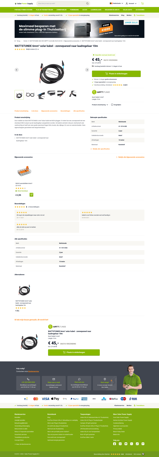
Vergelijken (117, 105)
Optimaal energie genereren (56, 440)
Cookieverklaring (118, 423)
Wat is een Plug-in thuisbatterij (56, 423)
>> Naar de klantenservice (23, 444)
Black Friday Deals (119, 431)
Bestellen (17, 417)
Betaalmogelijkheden (21, 423)
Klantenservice (114, 15)
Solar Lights (127, 10)
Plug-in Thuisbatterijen (44, 10)
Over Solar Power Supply (121, 417)
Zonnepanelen (61, 10)
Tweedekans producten (22, 437)
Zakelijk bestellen (20, 420)
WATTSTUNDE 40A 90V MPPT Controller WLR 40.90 (46, 41)
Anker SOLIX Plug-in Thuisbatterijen (91, 420)
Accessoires (140, 10)
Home (25, 41)
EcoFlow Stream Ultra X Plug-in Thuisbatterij (94, 426)
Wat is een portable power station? (58, 431)
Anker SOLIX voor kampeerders (90, 431)
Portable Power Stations (23, 10)
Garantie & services (21, 434)
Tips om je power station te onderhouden (60, 434)
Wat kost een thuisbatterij (55, 429)
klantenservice (33, 371)
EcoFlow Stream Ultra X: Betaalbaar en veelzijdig (62, 420)
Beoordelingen (65, 111)
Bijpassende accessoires (72, 41)
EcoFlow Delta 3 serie (87, 437)
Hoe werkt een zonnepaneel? (56, 437)
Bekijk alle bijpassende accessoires (130, 157)
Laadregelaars (96, 10)
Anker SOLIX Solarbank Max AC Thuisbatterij (94, 417)
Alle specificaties (79, 111)
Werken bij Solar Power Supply (122, 420)
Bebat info (116, 434)
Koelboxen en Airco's (112, 10)
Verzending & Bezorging (22, 426)
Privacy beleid (117, 429)
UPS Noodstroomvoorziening (89, 429)
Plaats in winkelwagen (116, 73)
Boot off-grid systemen (87, 434)
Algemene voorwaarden (120, 426)
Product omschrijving (101, 105)
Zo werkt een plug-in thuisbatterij (57, 426)
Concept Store (19, 440)
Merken (129, 15)
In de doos (35, 111)
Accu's (84, 10)
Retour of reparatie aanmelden (24, 431)
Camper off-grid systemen (88, 423)
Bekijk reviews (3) (32, 49)
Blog (122, 15)
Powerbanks (74, 10)
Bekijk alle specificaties (100, 149)
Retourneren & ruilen (21, 429)
